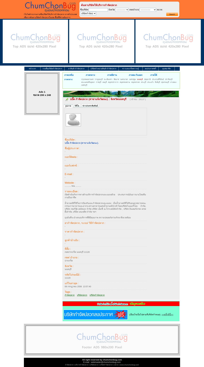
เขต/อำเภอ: (134, 9)
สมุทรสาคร (135, 82)
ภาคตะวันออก (135, 75)
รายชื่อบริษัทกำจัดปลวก (52, 68)
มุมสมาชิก (166, 68)
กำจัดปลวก (70, 295)
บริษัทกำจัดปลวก (97, 295)
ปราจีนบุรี (168, 79)
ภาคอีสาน (112, 75)
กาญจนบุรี (99, 79)
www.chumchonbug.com (129, 365)
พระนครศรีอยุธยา (88, 82)
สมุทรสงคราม (125, 82)
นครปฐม (132, 79)
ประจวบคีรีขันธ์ (158, 79)
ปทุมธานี (147, 79)
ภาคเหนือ (68, 75)
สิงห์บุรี (157, 82)
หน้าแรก (32, 68)
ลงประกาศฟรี (150, 68)
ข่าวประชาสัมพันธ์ (90, 106)
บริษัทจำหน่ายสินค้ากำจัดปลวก (103, 68)
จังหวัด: (112, 9)
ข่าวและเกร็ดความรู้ (130, 68)
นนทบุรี (140, 79)
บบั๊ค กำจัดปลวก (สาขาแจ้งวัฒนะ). (89, 99)
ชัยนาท (116, 79)
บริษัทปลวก (82, 295)
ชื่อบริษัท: (84, 9)
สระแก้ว (150, 82)
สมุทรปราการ (113, 82)
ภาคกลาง (90, 75)
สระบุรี (143, 82)
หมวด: (160, 9)
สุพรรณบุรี (165, 82)
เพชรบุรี (84, 85)
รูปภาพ (68, 106)
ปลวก (116, 365)
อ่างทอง (173, 82)
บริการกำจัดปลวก (81, 365)
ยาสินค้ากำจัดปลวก (76, 68)
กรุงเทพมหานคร (87, 79)
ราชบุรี (98, 82)
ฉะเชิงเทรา (108, 79)
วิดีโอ (77, 106)
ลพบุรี (104, 82)
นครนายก (124, 79)
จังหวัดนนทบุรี (118, 99)
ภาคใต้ (153, 75)
